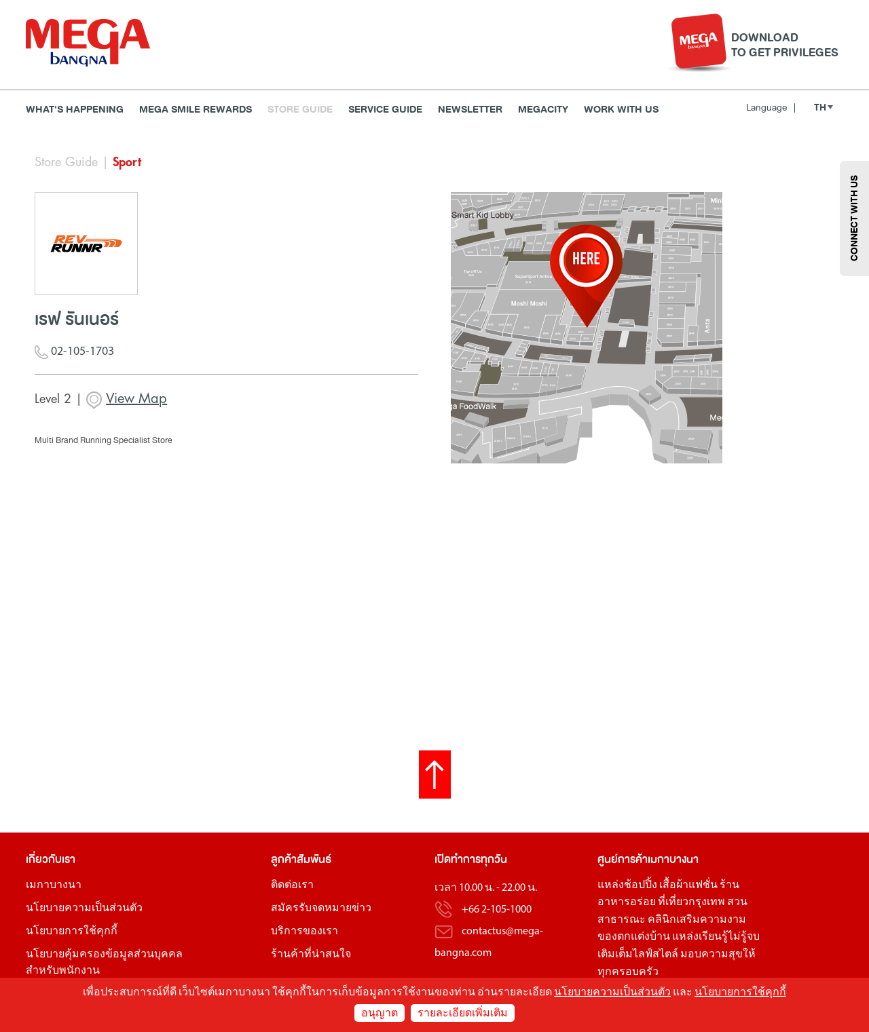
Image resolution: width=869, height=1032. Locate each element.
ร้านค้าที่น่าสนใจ (311, 954)
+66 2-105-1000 (497, 909)
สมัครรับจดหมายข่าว (321, 908)
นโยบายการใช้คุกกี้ (71, 931)
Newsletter (470, 109)
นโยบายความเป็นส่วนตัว (84, 908)
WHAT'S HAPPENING (75, 109)
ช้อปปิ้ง (640, 885)
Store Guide (300, 109)
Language (771, 107)
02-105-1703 (74, 353)
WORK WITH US (621, 109)
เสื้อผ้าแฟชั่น (688, 885)
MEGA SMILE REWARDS (195, 109)
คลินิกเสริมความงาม (697, 920)
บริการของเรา (304, 931)
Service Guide (385, 109)
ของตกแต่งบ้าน (633, 937)
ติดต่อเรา (292, 885)
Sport (127, 162)
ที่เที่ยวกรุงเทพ (691, 902)
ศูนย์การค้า (622, 859)
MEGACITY (543, 109)
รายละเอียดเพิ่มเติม (463, 1013)
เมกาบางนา (53, 885)
